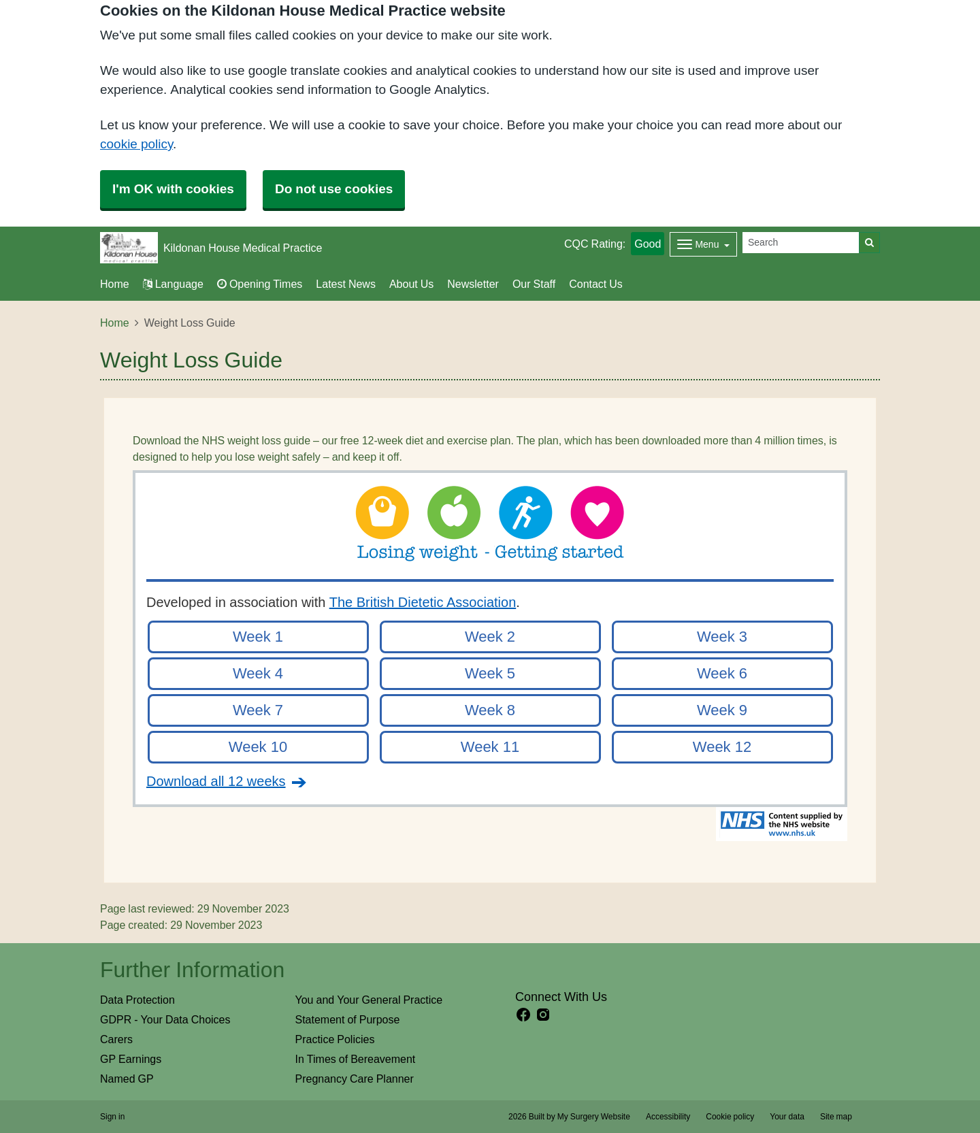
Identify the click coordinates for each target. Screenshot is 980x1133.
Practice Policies (335, 1039)
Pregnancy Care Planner (354, 1078)
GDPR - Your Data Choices (165, 1019)
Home (114, 322)
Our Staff (533, 283)
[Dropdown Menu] (703, 244)
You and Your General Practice (369, 999)
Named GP (127, 1078)
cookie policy (136, 143)
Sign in (112, 1117)
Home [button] (114, 283)
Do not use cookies (334, 188)
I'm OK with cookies (173, 188)
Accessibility (668, 1117)
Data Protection (137, 999)
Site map (836, 1117)
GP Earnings (130, 1058)
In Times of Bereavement (355, 1058)
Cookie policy (730, 1117)
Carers (116, 1039)
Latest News (346, 283)
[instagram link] (543, 1014)
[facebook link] (523, 1014)
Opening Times (259, 283)
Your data (787, 1117)
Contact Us (596, 283)
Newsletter (473, 283)
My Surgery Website (593, 1117)
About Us (411, 283)
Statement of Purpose (347, 1019)
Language (173, 283)
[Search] (801, 242)
